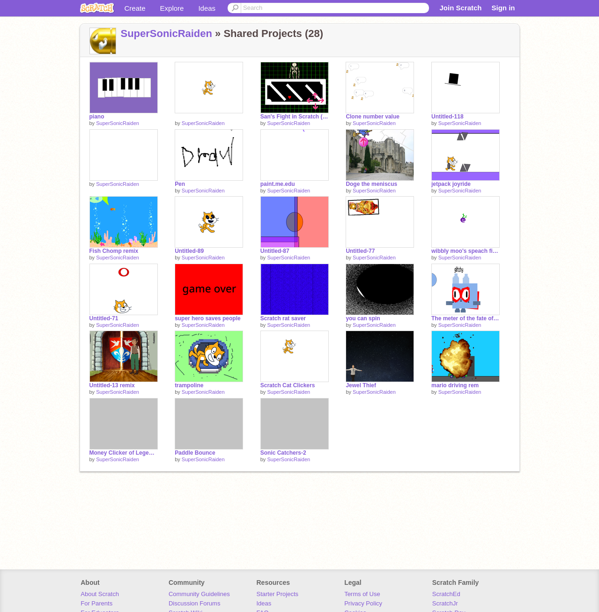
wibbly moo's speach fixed (465, 251)
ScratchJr (445, 603)
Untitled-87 (274, 251)
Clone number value (372, 116)
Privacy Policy (363, 603)
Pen (180, 184)
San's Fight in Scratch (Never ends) (294, 116)
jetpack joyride (451, 184)
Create (135, 8)
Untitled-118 (447, 116)
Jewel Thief (361, 385)
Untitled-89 (189, 251)
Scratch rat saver (283, 318)
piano (96, 116)
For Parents (96, 603)
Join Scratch (460, 8)
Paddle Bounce (195, 453)
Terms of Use (362, 593)
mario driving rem (455, 385)
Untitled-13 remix (112, 385)
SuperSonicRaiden (166, 33)
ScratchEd (446, 593)
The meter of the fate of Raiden (465, 318)
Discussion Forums (195, 603)
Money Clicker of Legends (123, 453)
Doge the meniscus (371, 184)
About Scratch (100, 593)
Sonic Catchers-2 (283, 453)
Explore (172, 8)
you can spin (363, 318)
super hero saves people (208, 318)
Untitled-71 (103, 318)
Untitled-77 (360, 251)
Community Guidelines (199, 593)
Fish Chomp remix (114, 251)
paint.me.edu (277, 184)
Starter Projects (278, 593)
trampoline (189, 385)
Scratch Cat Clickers (287, 385)
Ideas (206, 8)
